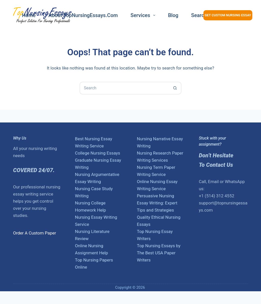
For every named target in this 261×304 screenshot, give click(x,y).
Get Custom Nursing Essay (228, 15)
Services (143, 15)
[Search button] (175, 88)
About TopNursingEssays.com (83, 15)
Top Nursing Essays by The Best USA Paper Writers (158, 252)
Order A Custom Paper (34, 233)
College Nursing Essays (97, 153)
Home (29, 15)
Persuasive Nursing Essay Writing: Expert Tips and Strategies (157, 203)
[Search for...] (124, 88)
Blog (173, 15)
